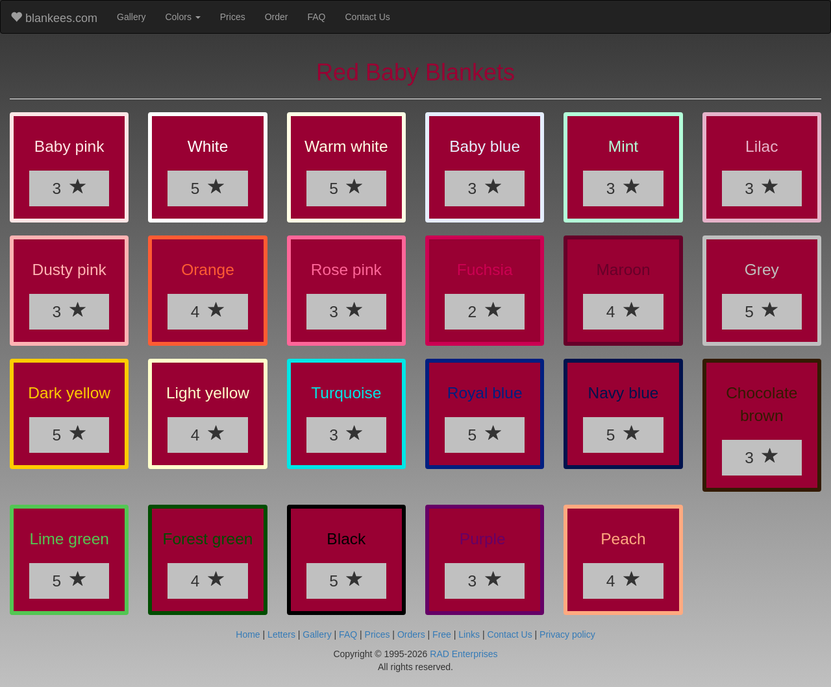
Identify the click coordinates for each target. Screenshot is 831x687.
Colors (182, 17)
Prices (232, 17)
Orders (411, 634)
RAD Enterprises (463, 654)
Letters (281, 634)
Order (276, 17)
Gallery (131, 17)
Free (441, 634)
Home (248, 634)
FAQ (316, 17)
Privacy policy (567, 634)
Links (469, 634)
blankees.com (53, 18)
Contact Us (367, 17)
